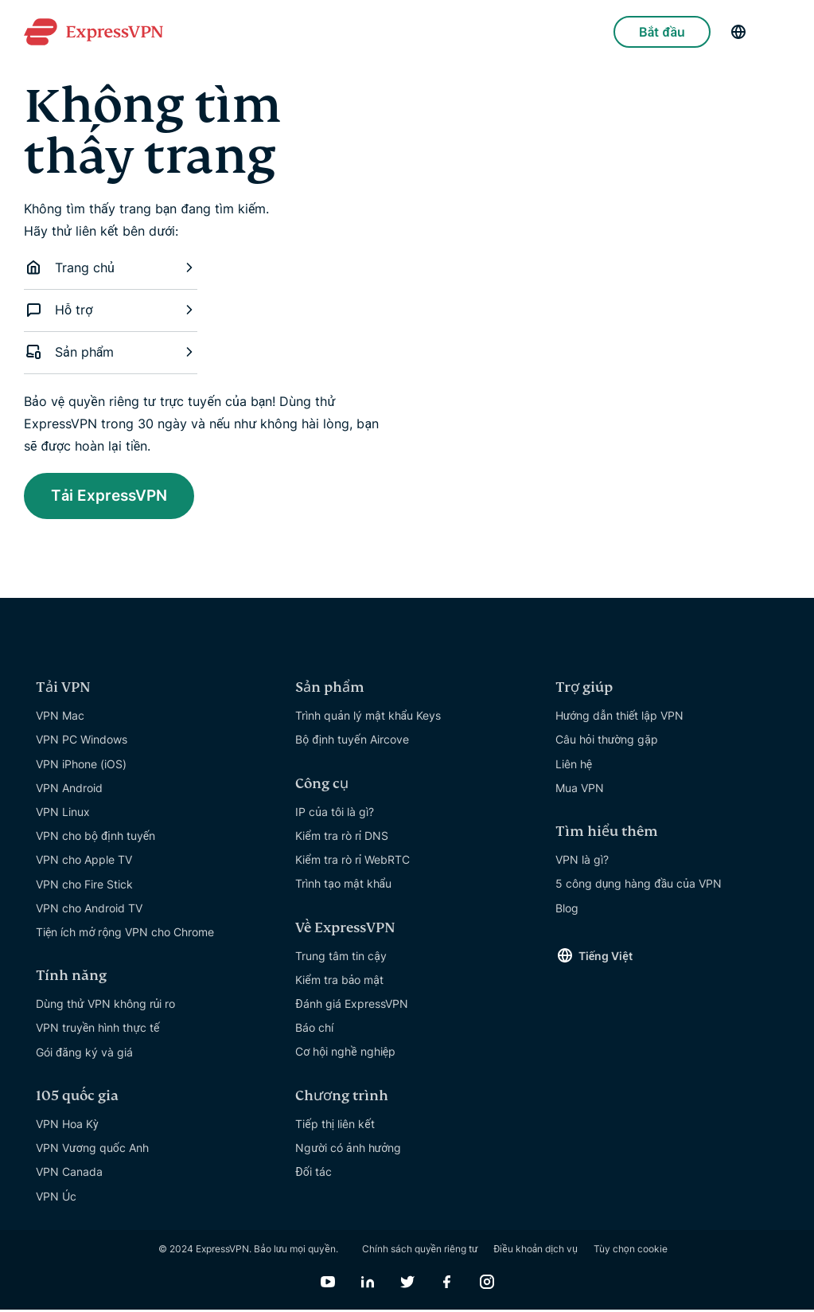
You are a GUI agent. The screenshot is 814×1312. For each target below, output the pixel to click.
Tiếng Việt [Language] (605, 958)
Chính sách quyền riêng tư (420, 1251)
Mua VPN (579, 790)
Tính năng (71, 978)
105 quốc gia (77, 1098)
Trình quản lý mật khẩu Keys (368, 717)
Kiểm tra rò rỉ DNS (341, 838)
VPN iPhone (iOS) (81, 766)
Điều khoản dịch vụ (535, 1251)
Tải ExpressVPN (114, 496)
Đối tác (313, 1174)
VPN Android (69, 790)
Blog (566, 910)
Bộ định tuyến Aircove (351, 741)
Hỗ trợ (110, 309)
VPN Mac (60, 717)
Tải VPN (63, 689)
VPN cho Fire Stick (84, 886)
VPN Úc (56, 1198)
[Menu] (782, 32)
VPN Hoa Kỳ (67, 1126)
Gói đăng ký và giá (84, 1054)
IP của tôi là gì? (334, 814)
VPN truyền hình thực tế (98, 1030)
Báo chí (314, 1030)
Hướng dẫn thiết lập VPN (619, 717)
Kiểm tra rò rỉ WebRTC (352, 862)
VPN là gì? (582, 862)
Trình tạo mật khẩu (343, 885)
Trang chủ (110, 267)
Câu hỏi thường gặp (606, 741)
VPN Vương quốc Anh (92, 1150)
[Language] (738, 32)
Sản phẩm (110, 351)
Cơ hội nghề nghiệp (345, 1053)
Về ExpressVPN (345, 930)
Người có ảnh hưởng (348, 1150)
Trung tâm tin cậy (341, 958)
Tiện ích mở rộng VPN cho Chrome (125, 934)
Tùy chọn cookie (631, 1251)
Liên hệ (573, 766)
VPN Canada (69, 1174)
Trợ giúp (584, 689)
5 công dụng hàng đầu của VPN (638, 885)
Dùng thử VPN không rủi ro (105, 1006)
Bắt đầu (662, 32)
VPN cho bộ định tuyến (95, 838)
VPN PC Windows (81, 741)
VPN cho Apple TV (84, 862)
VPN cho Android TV (89, 910)
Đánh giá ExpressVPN (351, 1006)
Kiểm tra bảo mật (339, 982)
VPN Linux (63, 814)
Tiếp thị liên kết (334, 1126)
